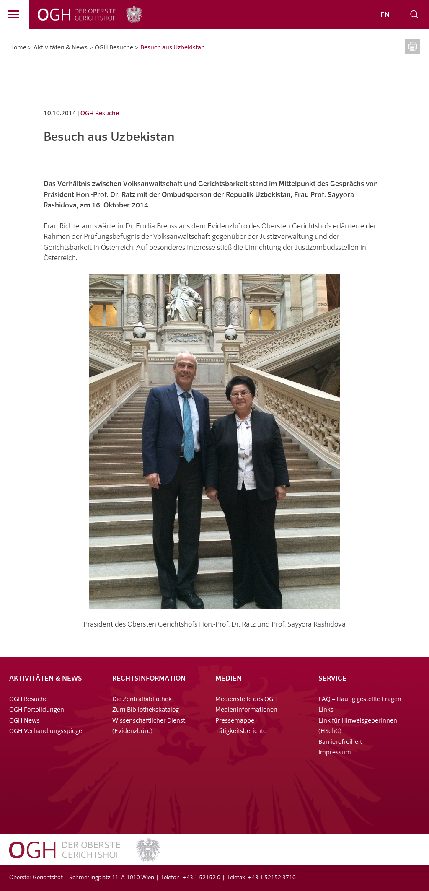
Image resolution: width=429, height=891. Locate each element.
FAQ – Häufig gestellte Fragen (359, 700)
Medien (228, 678)
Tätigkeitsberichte (240, 731)
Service (332, 678)
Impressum (334, 753)
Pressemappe (234, 721)
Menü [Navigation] (9, 16)
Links (325, 710)
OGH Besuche (114, 48)
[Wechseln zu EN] (385, 15)
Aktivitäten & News (61, 48)
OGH (72, 14)
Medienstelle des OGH (246, 700)
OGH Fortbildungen (36, 710)
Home (17, 48)
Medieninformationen (246, 710)
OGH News (24, 721)
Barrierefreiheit (340, 742)
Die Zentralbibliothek (142, 700)
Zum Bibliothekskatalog (145, 710)
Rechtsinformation (149, 678)
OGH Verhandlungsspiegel (46, 731)
